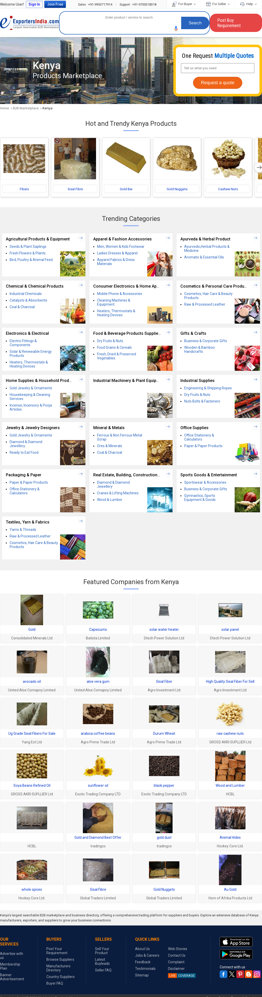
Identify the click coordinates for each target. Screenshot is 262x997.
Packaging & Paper (23, 475)
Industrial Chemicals (26, 294)
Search (195, 23)
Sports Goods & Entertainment (208, 475)
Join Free (55, 4)
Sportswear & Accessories (205, 483)
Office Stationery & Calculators (199, 438)
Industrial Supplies (197, 381)
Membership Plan (10, 966)
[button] (176, 28)
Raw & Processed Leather (204, 305)
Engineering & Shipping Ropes (208, 389)
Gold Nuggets (177, 189)
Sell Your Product (102, 951)
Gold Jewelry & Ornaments (31, 389)
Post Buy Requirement (229, 23)
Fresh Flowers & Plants (28, 254)
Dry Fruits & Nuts (110, 341)
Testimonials (145, 969)
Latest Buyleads (102, 961)
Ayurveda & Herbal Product (205, 239)
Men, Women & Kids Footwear (120, 247)
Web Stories (177, 949)
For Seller (218, 4)
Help (248, 4)
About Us (142, 949)
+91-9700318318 (138, 4)
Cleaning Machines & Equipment (113, 303)
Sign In (34, 4)
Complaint (176, 962)
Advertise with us (11, 956)
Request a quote (217, 82)
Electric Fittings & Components (23, 343)
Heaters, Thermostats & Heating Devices (116, 313)
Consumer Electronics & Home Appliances (132, 286)
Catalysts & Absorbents (28, 301)
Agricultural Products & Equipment (38, 239)
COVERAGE (181, 975)
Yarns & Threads (23, 530)
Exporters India (29, 23)
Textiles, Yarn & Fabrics (27, 522)
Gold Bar (126, 189)
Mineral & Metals (109, 428)
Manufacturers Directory (58, 968)
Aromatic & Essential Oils (204, 258)
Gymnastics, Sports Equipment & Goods (200, 498)
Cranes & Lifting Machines (118, 494)
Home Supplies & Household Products (41, 381)
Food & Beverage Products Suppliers (127, 333)
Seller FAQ (103, 970)
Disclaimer (176, 969)
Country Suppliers (60, 977)
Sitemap (142, 975)
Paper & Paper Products (203, 446)
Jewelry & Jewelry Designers (33, 428)
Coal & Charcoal (22, 307)
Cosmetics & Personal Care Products (215, 286)
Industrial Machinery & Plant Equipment (129, 381)
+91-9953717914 (95, 4)
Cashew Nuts (227, 189)
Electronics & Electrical (27, 333)
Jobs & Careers (147, 955)
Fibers (24, 189)
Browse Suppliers (60, 959)
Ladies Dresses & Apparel (117, 254)
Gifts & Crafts (193, 333)
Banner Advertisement (12, 977)
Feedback (143, 962)
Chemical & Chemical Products (35, 286)
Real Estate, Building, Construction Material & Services (144, 475)
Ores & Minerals (109, 446)
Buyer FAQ (54, 983)
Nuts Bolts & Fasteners (202, 402)
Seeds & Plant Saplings (28, 247)
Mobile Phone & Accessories (119, 294)
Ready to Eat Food (24, 453)
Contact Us (176, 955)
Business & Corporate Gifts (205, 341)
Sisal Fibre (75, 189)
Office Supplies (194, 428)
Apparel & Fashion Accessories (122, 239)
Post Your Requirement (56, 951)
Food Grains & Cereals (114, 348)
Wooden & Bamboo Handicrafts (199, 350)
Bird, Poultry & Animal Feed (31, 260)
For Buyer (184, 4)
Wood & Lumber (109, 500)
